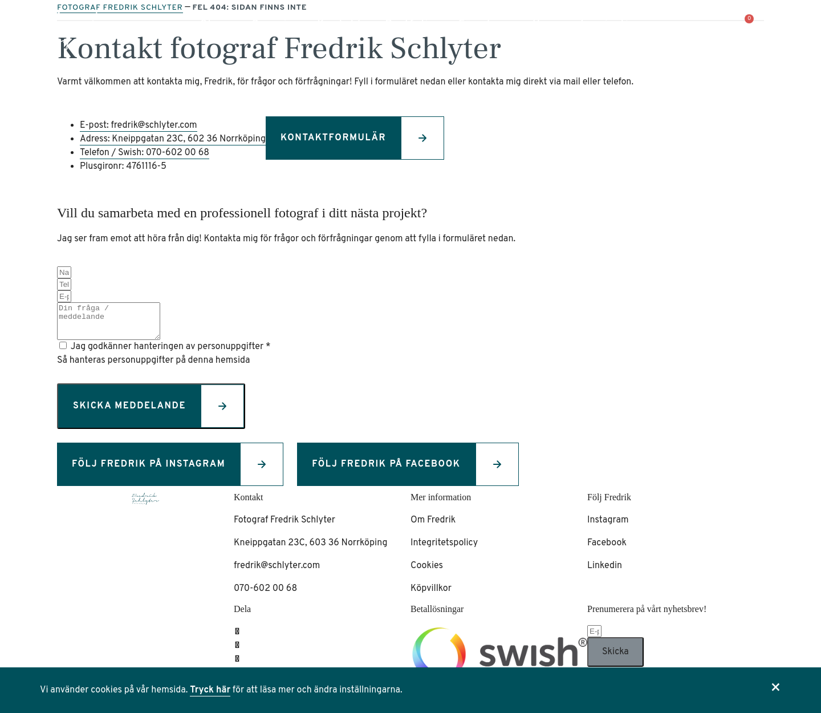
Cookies (426, 572)
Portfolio (410, 24)
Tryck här (210, 690)
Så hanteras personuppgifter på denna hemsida (153, 367)
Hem (545, 24)
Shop (215, 24)
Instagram (608, 527)
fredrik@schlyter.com (277, 572)
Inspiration (611, 24)
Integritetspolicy (444, 550)
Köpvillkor (431, 595)
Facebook (607, 550)
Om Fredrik (433, 527)
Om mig (272, 24)
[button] (786, 20)
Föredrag (484, 24)
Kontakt (339, 24)
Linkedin (604, 572)
